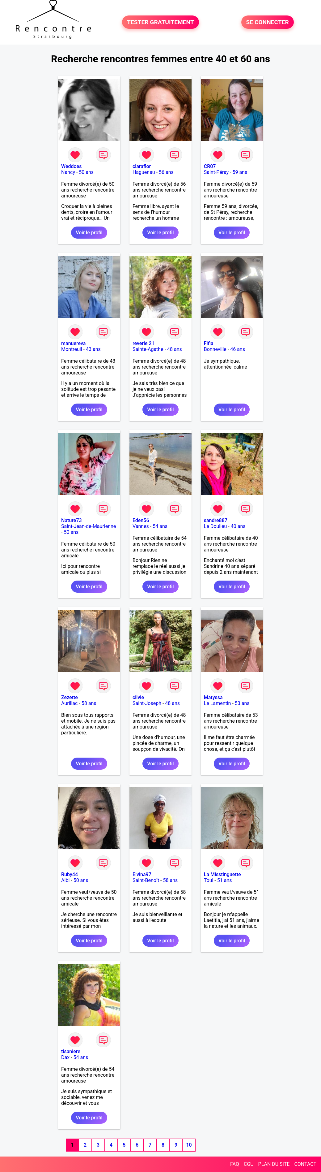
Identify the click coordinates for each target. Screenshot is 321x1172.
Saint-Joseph (147, 703)
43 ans (93, 349)
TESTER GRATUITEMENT (160, 22)
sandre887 (215, 520)
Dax (65, 1057)
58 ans (89, 703)
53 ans (242, 703)
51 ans (224, 880)
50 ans (86, 172)
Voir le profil (89, 233)
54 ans (160, 526)
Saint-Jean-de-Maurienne (88, 526)
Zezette (69, 697)
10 (189, 1145)
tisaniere (70, 1051)
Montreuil (71, 349)
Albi (65, 880)
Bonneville (215, 349)
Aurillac (69, 703)
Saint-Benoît (146, 880)
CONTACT (305, 1164)
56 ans (166, 172)
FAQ (234, 1164)
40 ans (238, 526)
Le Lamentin (217, 703)
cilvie (138, 697)
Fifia (208, 343)
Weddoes (71, 166)
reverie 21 (143, 343)
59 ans (239, 172)
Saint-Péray (216, 172)
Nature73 (71, 520)
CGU (249, 1164)
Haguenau (144, 172)
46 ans (237, 349)
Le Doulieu (215, 526)
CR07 (210, 166)
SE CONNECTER (267, 22)
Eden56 (141, 520)
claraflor (142, 166)
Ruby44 (69, 874)
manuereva (73, 343)
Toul (208, 880)
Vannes (141, 526)
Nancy (68, 172)
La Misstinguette (222, 874)
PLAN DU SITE (274, 1164)
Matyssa (213, 697)
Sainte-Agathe (148, 349)
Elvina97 (142, 874)
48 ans (174, 349)
